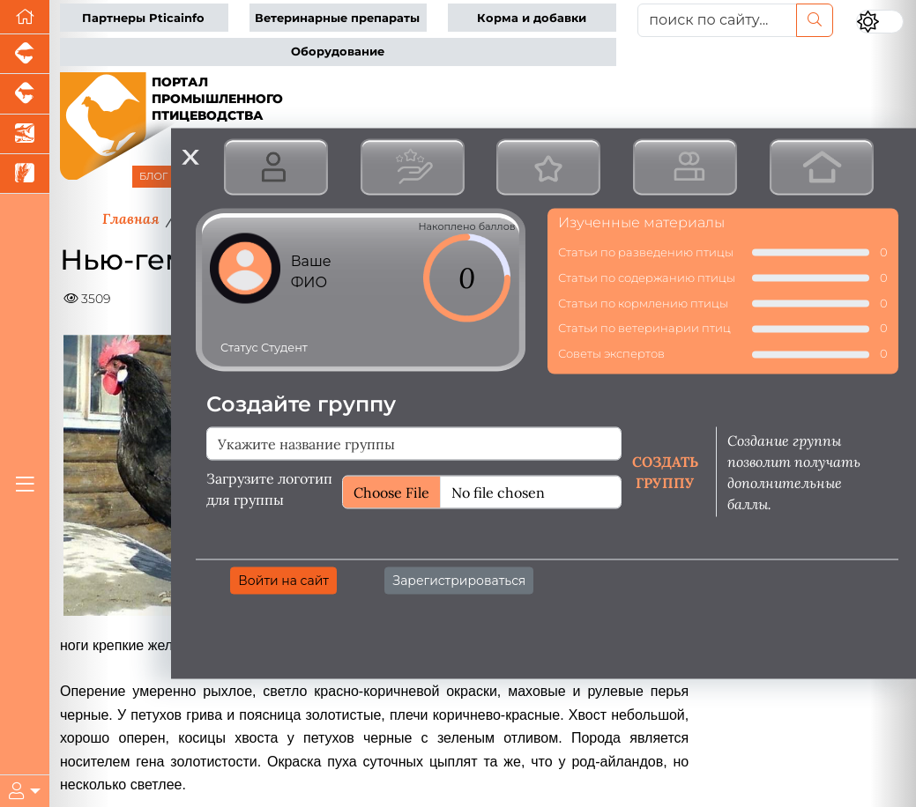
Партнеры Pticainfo (143, 18)
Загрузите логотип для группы (269, 488)
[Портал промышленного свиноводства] (24, 54)
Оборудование (337, 51)
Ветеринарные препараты (337, 18)
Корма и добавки (531, 18)
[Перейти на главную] (24, 17)
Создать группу (665, 471)
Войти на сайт (283, 580)
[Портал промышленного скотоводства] (24, 94)
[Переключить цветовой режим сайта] (880, 21)
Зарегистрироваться (458, 580)
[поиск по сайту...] (717, 20)
